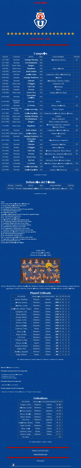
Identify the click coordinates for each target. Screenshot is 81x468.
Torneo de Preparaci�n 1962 (41, 255)
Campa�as (41, 253)
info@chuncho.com (40, 454)
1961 (33, 253)
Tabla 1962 (40, 250)
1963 (47, 253)
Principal (40, 461)
